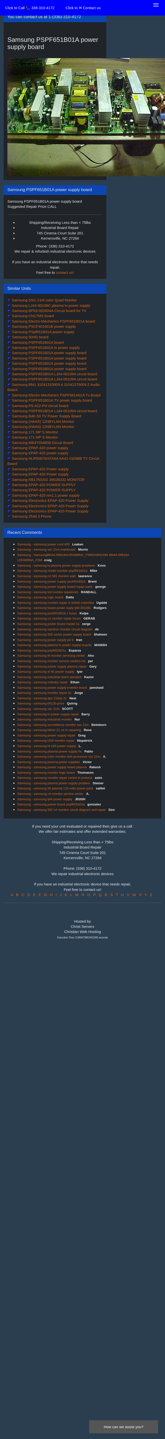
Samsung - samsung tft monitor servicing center (51, 655)
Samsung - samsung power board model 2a (48, 624)
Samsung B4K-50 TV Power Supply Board (46, 416)
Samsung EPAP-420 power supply (39, 448)
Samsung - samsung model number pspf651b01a (52, 570)
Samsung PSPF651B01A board (37, 342)
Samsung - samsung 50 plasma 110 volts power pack (55, 788)
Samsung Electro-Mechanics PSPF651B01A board (53, 321)
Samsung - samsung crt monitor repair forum (49, 618)
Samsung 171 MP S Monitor (34, 432)
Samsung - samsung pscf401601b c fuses (47, 613)
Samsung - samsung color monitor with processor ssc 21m (59, 756)
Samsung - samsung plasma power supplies (49, 762)
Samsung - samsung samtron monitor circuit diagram (55, 629)
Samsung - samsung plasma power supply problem (54, 783)
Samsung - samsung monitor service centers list (51, 661)
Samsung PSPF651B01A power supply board (48, 353)
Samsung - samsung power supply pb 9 (45, 640)
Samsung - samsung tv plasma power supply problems (56, 565)
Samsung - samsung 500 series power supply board (54, 634)
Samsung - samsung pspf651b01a (42, 650)
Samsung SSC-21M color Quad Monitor (44, 300)
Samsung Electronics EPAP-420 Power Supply (49, 500)
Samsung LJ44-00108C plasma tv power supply (50, 305)
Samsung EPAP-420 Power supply (40, 469)
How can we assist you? (124, 1427)
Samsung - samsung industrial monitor (45, 719)
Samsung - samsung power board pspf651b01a (51, 804)
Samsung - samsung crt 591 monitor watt (47, 576)
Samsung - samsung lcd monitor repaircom (48, 592)
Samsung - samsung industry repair (43, 682)
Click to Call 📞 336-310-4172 (29, 8)
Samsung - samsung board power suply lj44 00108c (54, 608)
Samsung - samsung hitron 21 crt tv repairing (49, 730)
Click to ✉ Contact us (83, 8)
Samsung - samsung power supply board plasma (52, 767)
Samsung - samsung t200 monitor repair (46, 740)
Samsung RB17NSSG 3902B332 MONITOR (47, 479)
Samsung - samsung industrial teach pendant (49, 677)
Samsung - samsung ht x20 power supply (47, 746)
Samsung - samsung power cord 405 (43, 544)
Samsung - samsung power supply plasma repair (52, 666)
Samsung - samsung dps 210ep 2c (42, 698)
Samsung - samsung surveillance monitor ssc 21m (53, 725)
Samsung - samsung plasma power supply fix (49, 751)
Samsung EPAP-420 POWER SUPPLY (43, 485)
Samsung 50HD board (30, 337)
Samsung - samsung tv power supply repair (48, 714)
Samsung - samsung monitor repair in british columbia (56, 603)
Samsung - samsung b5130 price (41, 703)
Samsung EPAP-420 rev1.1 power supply (45, 495)
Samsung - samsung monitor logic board (46, 772)
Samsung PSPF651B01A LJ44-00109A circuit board (54, 374)
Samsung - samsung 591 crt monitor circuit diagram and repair (62, 810)
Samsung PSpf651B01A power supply (42, 332)
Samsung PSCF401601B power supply (43, 326)
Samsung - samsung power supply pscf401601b (51, 581)
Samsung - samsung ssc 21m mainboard (46, 549)
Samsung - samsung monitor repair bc (44, 693)
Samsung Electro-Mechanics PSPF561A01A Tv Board (55, 395)
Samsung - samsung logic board (40, 597)
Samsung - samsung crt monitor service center (50, 794)
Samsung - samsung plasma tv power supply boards (55, 645)
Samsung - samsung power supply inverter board (52, 687)
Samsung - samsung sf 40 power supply (46, 671)
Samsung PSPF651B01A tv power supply (45, 347)
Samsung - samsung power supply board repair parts (55, 587)
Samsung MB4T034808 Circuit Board (42, 443)
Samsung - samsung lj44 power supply (45, 799)
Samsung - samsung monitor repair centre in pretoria (55, 778)
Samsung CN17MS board (32, 316)
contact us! (65, 272)
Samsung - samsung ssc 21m (38, 709)
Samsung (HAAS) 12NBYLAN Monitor (42, 421)
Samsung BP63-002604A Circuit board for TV (48, 311)
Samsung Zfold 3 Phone (31, 516)
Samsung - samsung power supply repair (46, 735)
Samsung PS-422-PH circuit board (39, 406)
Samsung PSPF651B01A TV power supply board (51, 400)
